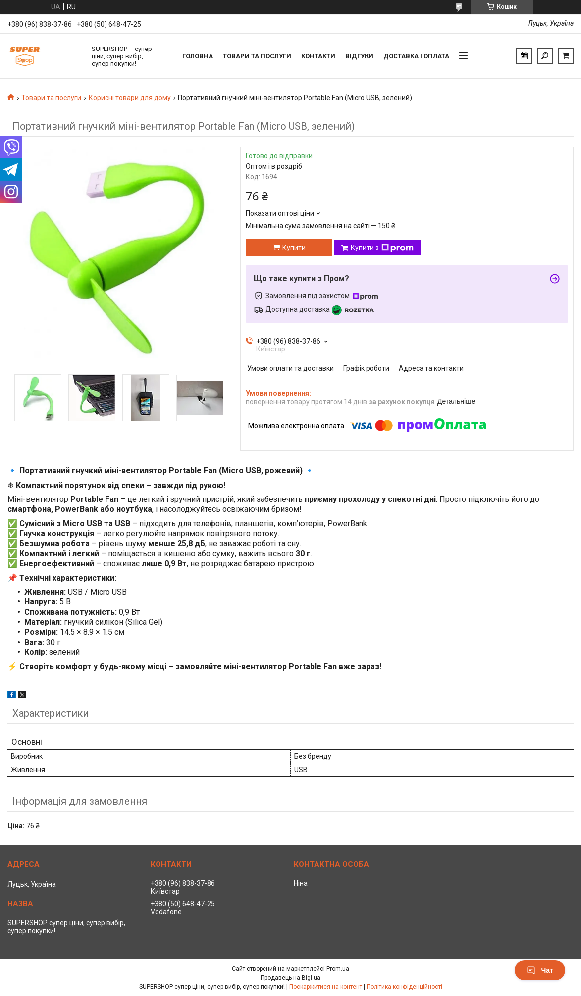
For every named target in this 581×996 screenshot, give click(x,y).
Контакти (318, 56)
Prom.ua (337, 968)
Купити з (382, 248)
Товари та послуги (257, 56)
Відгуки (359, 56)
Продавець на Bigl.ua (290, 977)
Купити (294, 247)
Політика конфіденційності (404, 986)
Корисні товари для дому (130, 97)
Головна (197, 56)
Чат (540, 970)
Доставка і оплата (416, 56)
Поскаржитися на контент (325, 986)
